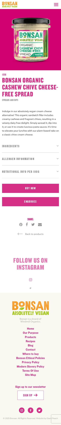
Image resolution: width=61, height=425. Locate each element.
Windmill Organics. (30, 321)
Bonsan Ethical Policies (30, 358)
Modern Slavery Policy (30, 366)
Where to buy (30, 354)
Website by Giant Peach (47, 418)
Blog (30, 345)
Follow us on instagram (30, 265)
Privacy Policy (30, 362)
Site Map (30, 375)
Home (30, 328)
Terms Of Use (30, 370)
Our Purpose (30, 333)
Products (30, 337)
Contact (30, 349)
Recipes (30, 341)
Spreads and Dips (10, 100)
